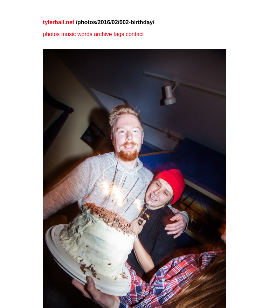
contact (135, 34)
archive (103, 34)
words (84, 34)
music (68, 34)
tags (118, 34)
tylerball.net (58, 22)
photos (51, 34)
